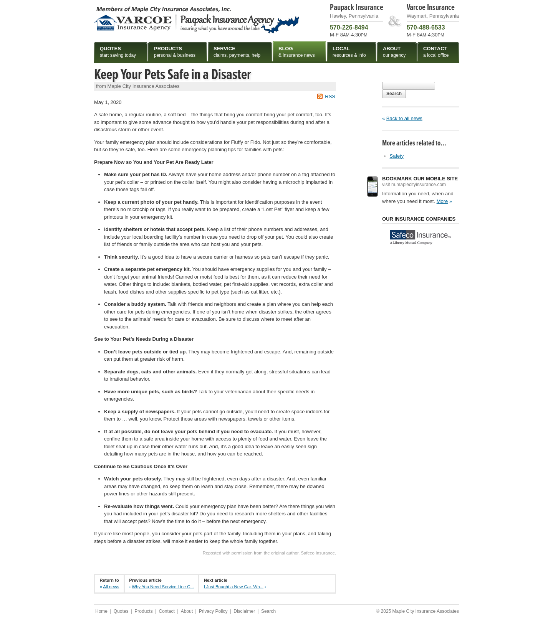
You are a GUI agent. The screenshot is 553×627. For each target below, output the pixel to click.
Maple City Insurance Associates (196, 19)
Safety (397, 156)
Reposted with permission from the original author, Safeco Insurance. (269, 553)
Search (394, 93)
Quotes (121, 611)
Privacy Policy (213, 611)
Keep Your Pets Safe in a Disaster (172, 74)
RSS (330, 96)
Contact (166, 611)
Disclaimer (244, 611)
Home (101, 611)
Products (143, 611)
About (187, 611)
